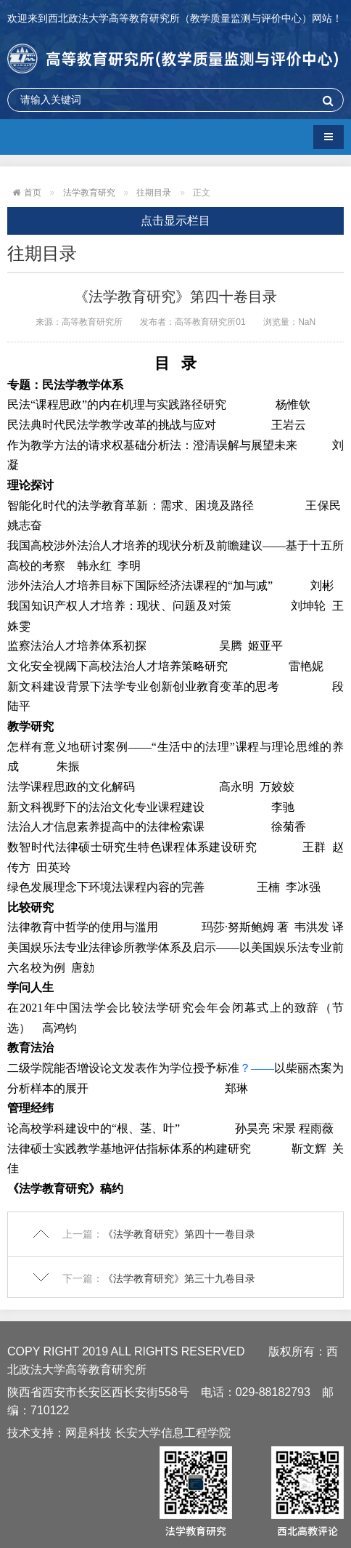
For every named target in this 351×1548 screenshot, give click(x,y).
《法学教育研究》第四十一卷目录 (179, 1234)
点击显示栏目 (175, 220)
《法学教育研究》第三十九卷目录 (179, 1278)
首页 (32, 193)
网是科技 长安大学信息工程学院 (148, 1433)
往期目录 (153, 193)
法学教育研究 (89, 193)
